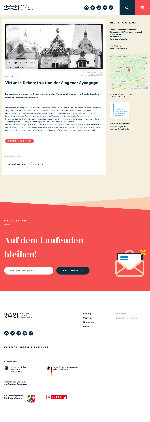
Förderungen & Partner (26, 347)
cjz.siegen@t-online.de (119, 129)
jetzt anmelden (73, 270)
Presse (86, 326)
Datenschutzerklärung (126, 318)
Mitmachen (88, 322)
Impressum (121, 314)
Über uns (87, 318)
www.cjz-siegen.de (118, 48)
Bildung (87, 314)
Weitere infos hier (17, 141)
